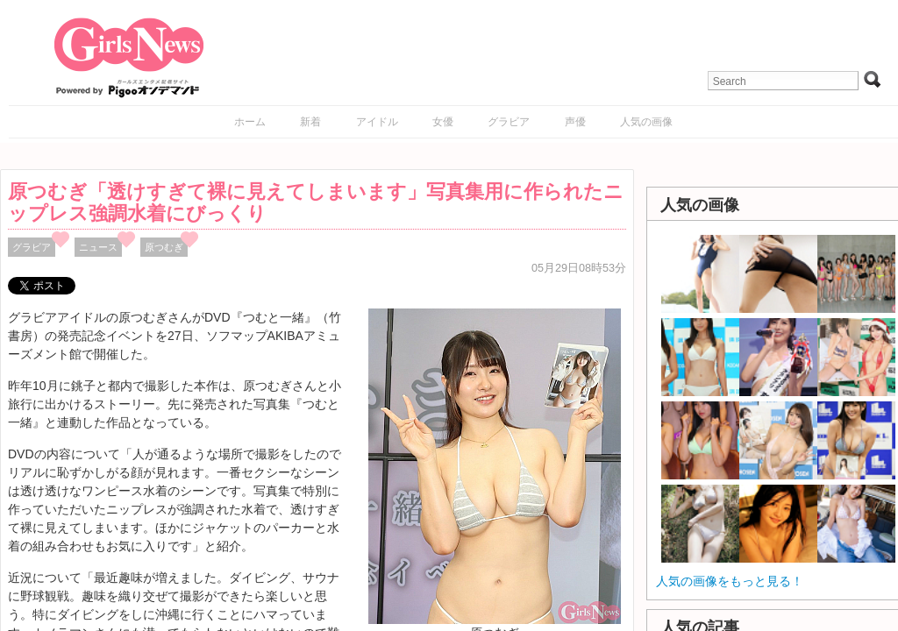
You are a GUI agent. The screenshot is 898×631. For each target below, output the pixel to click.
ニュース (98, 247)
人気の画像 (646, 122)
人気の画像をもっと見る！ (729, 581)
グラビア (509, 122)
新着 (310, 122)
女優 (442, 122)
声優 (575, 122)
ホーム (250, 122)
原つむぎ (164, 247)
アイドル (377, 122)
